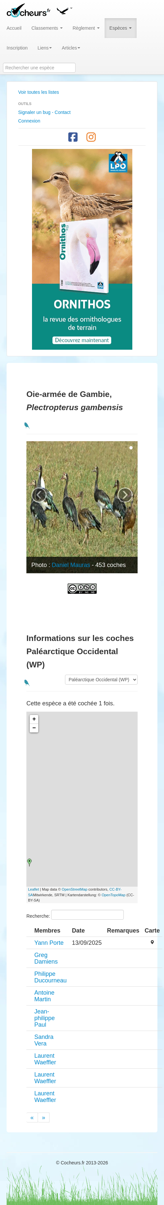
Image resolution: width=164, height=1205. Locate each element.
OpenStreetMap (74, 889)
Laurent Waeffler (45, 1059)
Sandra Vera (43, 1040)
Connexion (29, 121)
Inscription (17, 48)
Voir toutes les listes (38, 92)
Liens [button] (45, 48)
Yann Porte (49, 942)
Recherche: (75, 915)
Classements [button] (47, 28)
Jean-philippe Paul (44, 1018)
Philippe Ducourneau (50, 977)
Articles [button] (71, 48)
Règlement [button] (86, 28)
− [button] (34, 728)
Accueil (14, 28)
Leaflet (33, 889)
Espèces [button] (121, 28)
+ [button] (34, 719)
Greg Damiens (46, 958)
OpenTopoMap (113, 895)
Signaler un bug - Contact (44, 112)
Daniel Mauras (71, 565)
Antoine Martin (44, 996)
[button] (64, 10)
